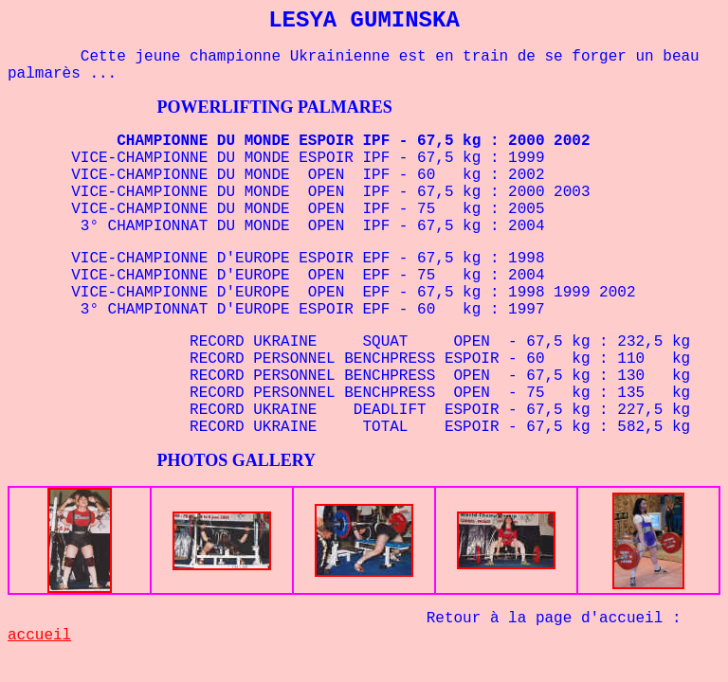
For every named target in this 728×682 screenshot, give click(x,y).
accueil (39, 635)
